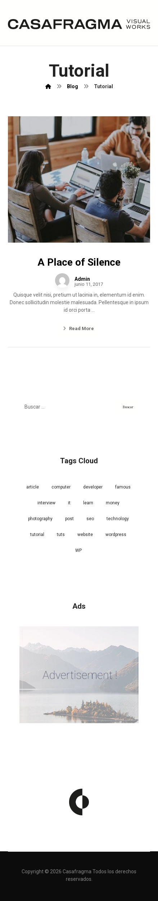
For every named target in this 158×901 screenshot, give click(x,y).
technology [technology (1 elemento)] (118, 518)
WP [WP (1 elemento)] (78, 550)
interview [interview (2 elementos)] (46, 502)
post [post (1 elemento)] (69, 518)
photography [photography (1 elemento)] (40, 518)
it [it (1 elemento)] (69, 502)
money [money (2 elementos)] (112, 502)
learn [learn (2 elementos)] (88, 502)
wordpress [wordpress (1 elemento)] (115, 534)
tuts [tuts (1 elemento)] (61, 534)
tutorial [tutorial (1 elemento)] (37, 534)
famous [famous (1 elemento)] (123, 487)
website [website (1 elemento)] (85, 534)
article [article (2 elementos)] (32, 487)
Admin (82, 279)
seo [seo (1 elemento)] (90, 518)
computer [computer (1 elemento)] (61, 487)
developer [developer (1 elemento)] (93, 487)
